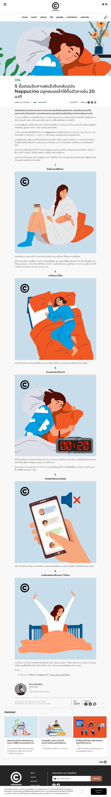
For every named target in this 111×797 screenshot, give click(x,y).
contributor (71, 17)
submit (96, 778)
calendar (85, 17)
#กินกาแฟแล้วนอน (30, 704)
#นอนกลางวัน (40, 704)
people (59, 17)
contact (33, 777)
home (25, 17)
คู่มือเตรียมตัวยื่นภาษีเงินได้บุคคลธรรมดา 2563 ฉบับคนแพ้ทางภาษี (20, 741)
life (51, 17)
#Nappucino (41, 702)
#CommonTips (30, 702)
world (34, 17)
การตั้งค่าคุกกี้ (82, 791)
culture (43, 17)
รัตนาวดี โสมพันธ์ (25, 102)
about (32, 773)
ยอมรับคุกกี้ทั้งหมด (98, 791)
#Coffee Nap (19, 702)
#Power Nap (20, 704)
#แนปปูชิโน (48, 704)
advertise (33, 781)
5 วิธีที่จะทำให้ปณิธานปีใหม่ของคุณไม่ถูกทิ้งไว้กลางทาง (89, 741)
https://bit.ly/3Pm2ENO (60, 674)
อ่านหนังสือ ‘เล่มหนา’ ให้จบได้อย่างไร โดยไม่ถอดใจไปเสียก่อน (54, 741)
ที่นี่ (68, 793)
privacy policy (35, 785)
